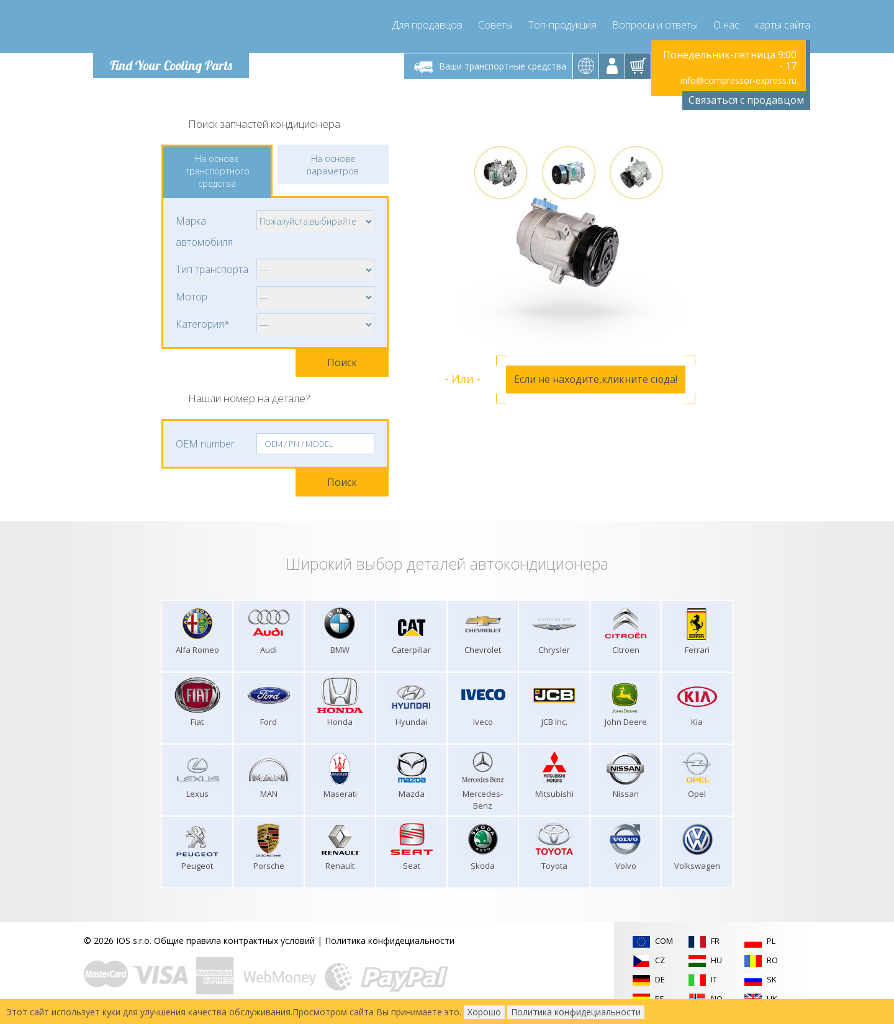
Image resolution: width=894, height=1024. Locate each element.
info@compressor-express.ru (738, 80)
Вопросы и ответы (655, 25)
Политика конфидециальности (389, 940)
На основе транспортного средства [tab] (217, 171)
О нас (726, 25)
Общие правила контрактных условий (234, 940)
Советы (495, 25)
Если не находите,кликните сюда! (595, 379)
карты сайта (782, 25)
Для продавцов (427, 25)
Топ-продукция (562, 25)
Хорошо (484, 1012)
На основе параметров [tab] (333, 165)
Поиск (342, 362)
